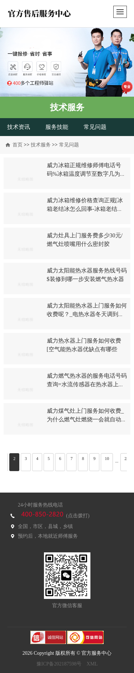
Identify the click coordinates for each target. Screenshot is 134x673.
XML (92, 664)
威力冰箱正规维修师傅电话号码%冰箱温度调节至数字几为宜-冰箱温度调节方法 (84, 173)
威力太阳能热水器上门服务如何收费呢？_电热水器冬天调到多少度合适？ (87, 314)
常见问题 (95, 127)
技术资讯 (18, 127)
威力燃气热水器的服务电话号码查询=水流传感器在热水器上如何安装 (87, 384)
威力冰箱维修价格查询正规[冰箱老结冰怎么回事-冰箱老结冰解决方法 (85, 209)
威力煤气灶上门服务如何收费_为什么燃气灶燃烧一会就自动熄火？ (87, 419)
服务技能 (56, 127)
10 (107, 458)
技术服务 (41, 144)
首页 (18, 144)
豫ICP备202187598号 (59, 664)
